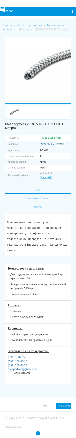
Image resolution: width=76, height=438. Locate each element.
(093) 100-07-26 (17, 361)
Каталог (38, 11)
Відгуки (38, 207)
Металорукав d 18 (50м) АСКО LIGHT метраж (43, 29)
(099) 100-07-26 (17, 365)
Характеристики (38, 198)
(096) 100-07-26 (18, 357)
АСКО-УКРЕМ (52, 144)
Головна (7, 25)
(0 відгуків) (46, 177)
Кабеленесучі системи (29, 25)
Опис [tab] (38, 190)
